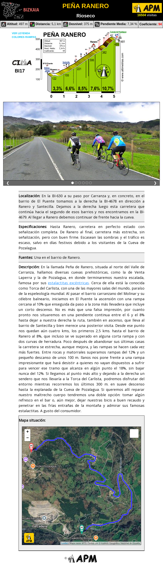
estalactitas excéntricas (68, 282)
